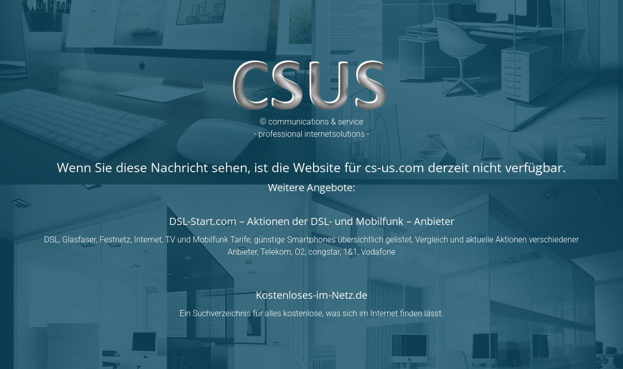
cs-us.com (394, 167)
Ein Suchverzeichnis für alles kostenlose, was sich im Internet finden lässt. (312, 313)
